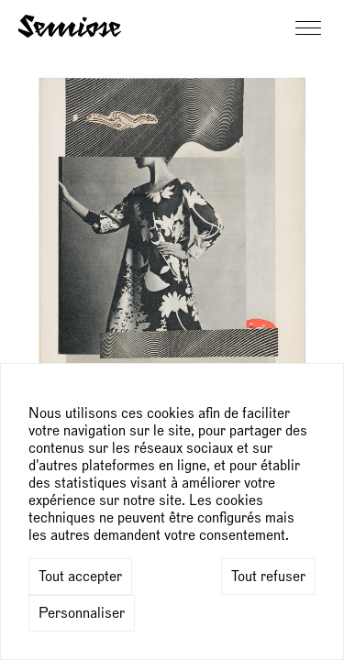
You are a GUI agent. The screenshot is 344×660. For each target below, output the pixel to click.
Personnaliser (82, 613)
